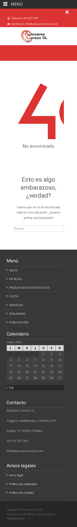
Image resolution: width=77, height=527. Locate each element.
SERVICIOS (16, 305)
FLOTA (13, 296)
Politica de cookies (21, 493)
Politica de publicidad (23, 484)
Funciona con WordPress (21, 514)
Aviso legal (16, 475)
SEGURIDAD (17, 314)
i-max (47, 514)
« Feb (10, 388)
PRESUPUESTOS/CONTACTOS (29, 287)
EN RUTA (15, 279)
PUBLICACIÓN (18, 322)
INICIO (13, 270)
